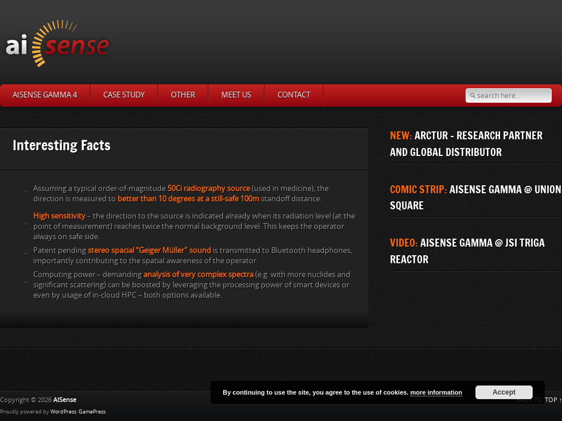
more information (436, 392)
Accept (504, 392)
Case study (124, 95)
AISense (64, 400)
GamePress (92, 412)
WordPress (63, 412)
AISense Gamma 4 (45, 95)
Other (183, 95)
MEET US (236, 95)
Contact (294, 95)
